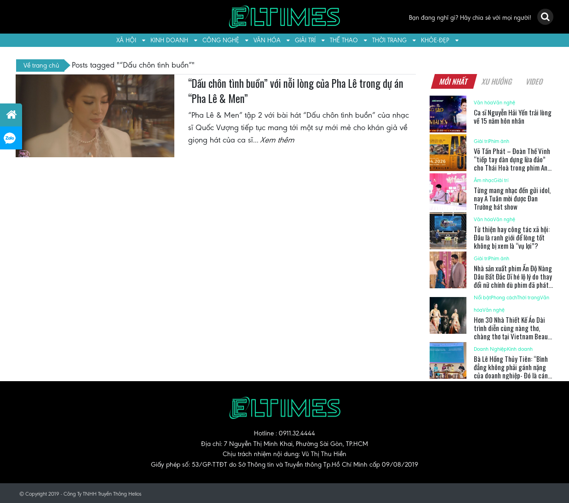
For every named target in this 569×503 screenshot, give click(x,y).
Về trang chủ (41, 65)
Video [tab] (535, 81)
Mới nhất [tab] (454, 81)
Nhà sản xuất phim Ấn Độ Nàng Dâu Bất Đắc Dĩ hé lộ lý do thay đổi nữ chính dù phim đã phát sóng (513, 280)
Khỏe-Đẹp (435, 40)
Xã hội (126, 40)
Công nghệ (220, 40)
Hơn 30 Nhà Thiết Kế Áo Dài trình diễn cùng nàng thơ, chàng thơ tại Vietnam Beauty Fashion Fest (513, 331)
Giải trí (305, 40)
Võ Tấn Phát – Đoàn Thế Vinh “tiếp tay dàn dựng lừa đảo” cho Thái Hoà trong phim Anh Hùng (512, 163)
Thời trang (389, 40)
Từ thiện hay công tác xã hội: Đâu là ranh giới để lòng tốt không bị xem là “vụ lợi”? (512, 237)
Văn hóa (267, 40)
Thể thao (344, 40)
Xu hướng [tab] (497, 81)
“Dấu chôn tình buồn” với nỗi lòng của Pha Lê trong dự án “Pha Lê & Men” (295, 91)
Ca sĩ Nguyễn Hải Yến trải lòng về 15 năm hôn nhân (513, 116)
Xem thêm (278, 140)
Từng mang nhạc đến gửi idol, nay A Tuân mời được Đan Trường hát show (512, 198)
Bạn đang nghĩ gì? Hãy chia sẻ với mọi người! (470, 18)
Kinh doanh (169, 40)
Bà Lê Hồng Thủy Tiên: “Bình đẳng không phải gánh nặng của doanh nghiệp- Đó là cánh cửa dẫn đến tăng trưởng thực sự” (513, 375)
